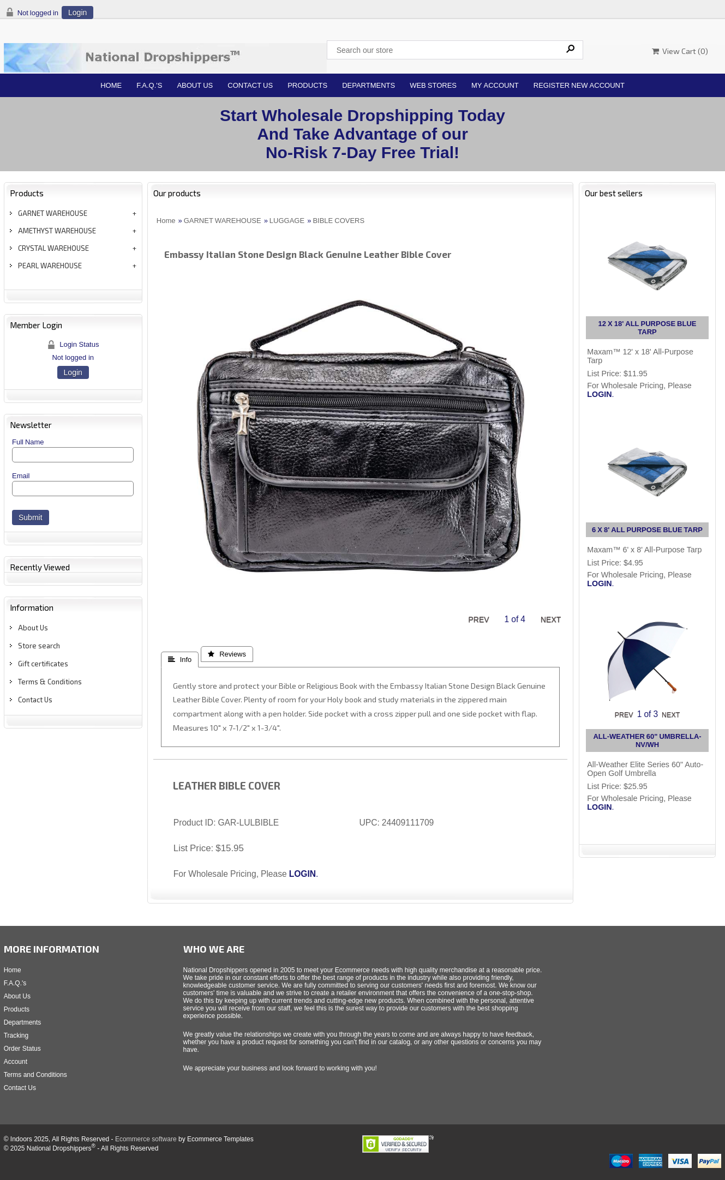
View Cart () (680, 51)
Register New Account (579, 85)
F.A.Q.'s (149, 85)
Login (77, 12)
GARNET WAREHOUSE (52, 213)
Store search (39, 645)
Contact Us (250, 85)
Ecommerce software (146, 1139)
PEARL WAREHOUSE (50, 265)
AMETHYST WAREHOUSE (57, 230)
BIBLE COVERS (338, 220)
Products (307, 85)
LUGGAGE (286, 220)
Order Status (22, 1048)
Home (111, 85)
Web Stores (433, 85)
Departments (368, 85)
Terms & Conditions (50, 681)
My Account (495, 85)
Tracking (16, 1035)
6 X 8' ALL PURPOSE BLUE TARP (647, 529)
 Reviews (227, 654)
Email (21, 475)
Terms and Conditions (35, 1075)
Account (15, 1061)
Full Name (28, 441)
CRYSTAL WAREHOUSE (53, 248)
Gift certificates (43, 663)
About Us (195, 85)
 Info (179, 659)
